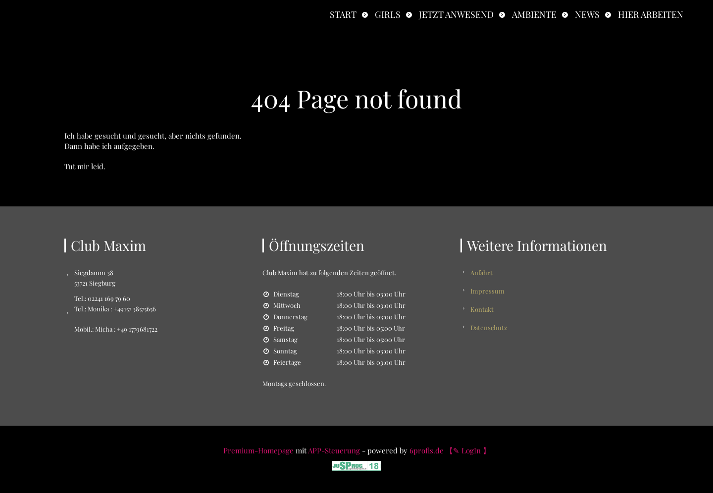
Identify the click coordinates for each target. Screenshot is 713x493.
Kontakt (482, 309)
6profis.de (426, 450)
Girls (388, 14)
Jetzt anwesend (456, 14)
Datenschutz (488, 327)
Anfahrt (481, 272)
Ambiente (534, 14)
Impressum (487, 291)
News (587, 14)
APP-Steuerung (334, 450)
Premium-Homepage (258, 450)
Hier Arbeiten (650, 14)
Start (343, 14)
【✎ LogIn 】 (468, 450)
